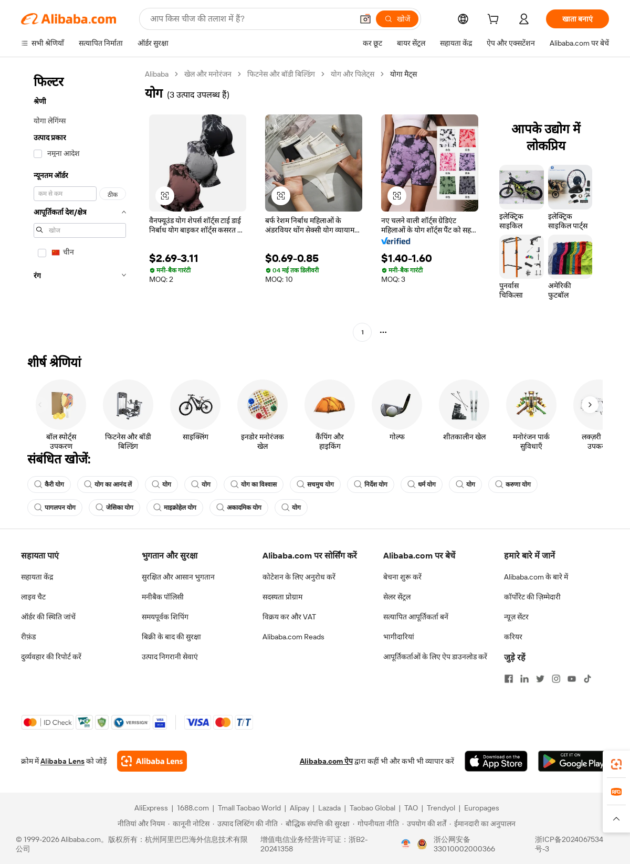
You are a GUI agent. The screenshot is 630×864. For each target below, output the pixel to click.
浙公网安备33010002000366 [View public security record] (464, 844)
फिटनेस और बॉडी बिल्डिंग (281, 74)
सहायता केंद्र (37, 577)
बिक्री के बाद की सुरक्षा (171, 637)
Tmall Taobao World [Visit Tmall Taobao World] (249, 808)
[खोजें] (397, 18)
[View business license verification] (406, 844)
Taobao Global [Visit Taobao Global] (372, 808)
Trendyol (441, 808)
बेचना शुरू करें (402, 577)
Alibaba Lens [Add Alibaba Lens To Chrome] (62, 761)
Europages (481, 808)
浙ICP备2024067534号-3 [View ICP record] (569, 844)
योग (161, 484)
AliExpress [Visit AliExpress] (151, 808)
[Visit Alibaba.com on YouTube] (571, 678)
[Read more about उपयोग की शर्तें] (424, 823)
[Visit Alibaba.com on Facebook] (508, 678)
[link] (616, 764)
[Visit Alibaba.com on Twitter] (540, 678)
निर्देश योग (370, 484)
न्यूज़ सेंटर (516, 617)
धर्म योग (421, 484)
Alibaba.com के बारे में (536, 577)
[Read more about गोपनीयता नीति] (376, 823)
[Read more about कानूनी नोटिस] (188, 823)
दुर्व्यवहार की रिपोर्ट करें (51, 656)
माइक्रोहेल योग (174, 507)
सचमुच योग (315, 484)
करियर (513, 637)
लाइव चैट (33, 597)
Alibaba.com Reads (293, 637)
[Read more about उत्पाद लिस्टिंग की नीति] (245, 823)
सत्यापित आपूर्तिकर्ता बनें (415, 617)
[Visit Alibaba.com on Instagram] (556, 678)
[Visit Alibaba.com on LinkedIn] (524, 678)
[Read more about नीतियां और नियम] (139, 823)
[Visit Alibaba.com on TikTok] (587, 678)
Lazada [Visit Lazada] (329, 808)
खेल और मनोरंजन (208, 74)
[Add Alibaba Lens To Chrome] (152, 761)
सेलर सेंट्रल (397, 597)
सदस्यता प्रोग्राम (282, 597)
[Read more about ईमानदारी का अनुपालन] (482, 823)
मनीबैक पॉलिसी (163, 597)
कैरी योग (49, 484)
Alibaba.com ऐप (326, 761)
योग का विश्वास (253, 484)
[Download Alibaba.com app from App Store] (496, 761)
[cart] (495, 20)
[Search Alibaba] (250, 19)
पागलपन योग (55, 507)
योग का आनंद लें (108, 484)
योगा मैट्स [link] (403, 74)
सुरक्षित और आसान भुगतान (178, 577)
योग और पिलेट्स (352, 74)
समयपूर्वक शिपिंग (165, 617)
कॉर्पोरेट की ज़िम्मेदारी (532, 597)
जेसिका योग (114, 507)
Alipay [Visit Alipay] (299, 808)
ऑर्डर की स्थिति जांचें (48, 617)
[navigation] (79, 204)
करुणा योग (513, 484)
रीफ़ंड (28, 637)
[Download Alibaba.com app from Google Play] (573, 761)
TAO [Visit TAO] (411, 808)
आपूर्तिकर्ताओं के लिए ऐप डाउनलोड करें (435, 656)
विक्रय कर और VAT (289, 617)
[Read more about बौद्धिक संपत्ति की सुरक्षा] (315, 823)
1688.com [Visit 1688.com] (193, 808)
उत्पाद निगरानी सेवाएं (170, 656)
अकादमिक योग (238, 507)
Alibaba (157, 74)
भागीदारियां (398, 637)
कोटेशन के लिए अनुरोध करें (298, 577)
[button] (365, 19)
